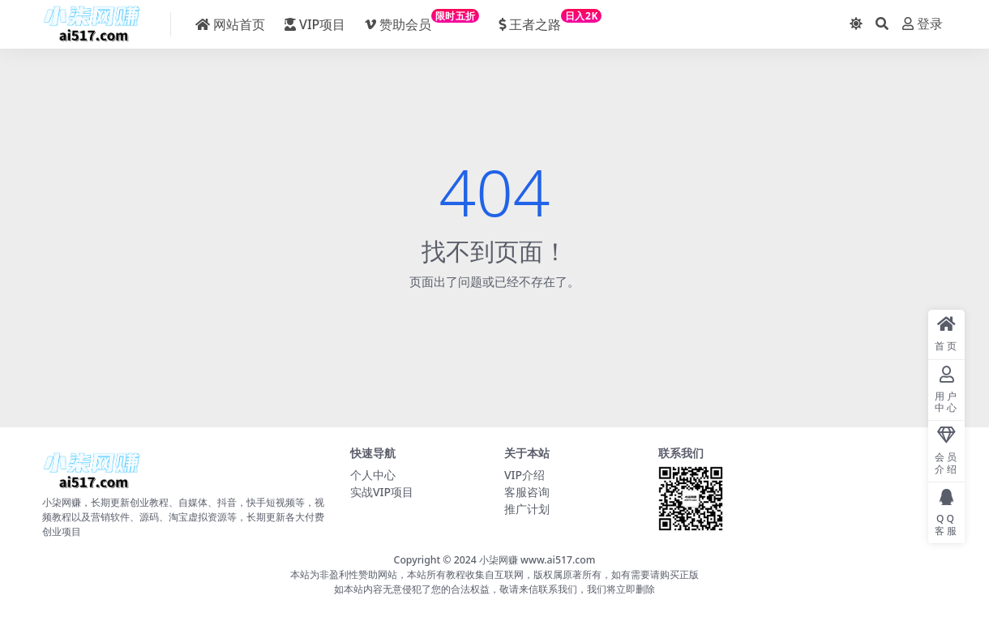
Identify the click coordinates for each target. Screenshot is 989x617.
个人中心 (373, 474)
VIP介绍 (524, 474)
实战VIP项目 (381, 491)
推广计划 (527, 508)
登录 (922, 24)
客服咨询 (527, 491)
